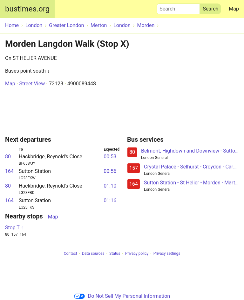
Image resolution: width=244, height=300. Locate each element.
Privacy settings (166, 254)
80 (8, 157)
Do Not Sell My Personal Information (122, 296)
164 (9, 171)
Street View (32, 84)
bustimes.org (27, 8)
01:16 (110, 200)
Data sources (93, 254)
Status (114, 254)
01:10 (110, 186)
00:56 (110, 171)
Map (234, 9)
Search (178, 7)
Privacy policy (136, 254)
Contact (70, 254)
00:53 (110, 157)
